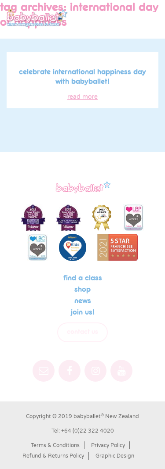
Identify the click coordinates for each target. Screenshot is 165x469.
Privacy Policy (108, 445)
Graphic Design (114, 456)
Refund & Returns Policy (53, 456)
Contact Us (82, 332)
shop (82, 290)
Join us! (83, 312)
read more (82, 97)
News (82, 301)
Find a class (82, 278)
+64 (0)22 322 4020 (87, 431)
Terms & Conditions (55, 445)
